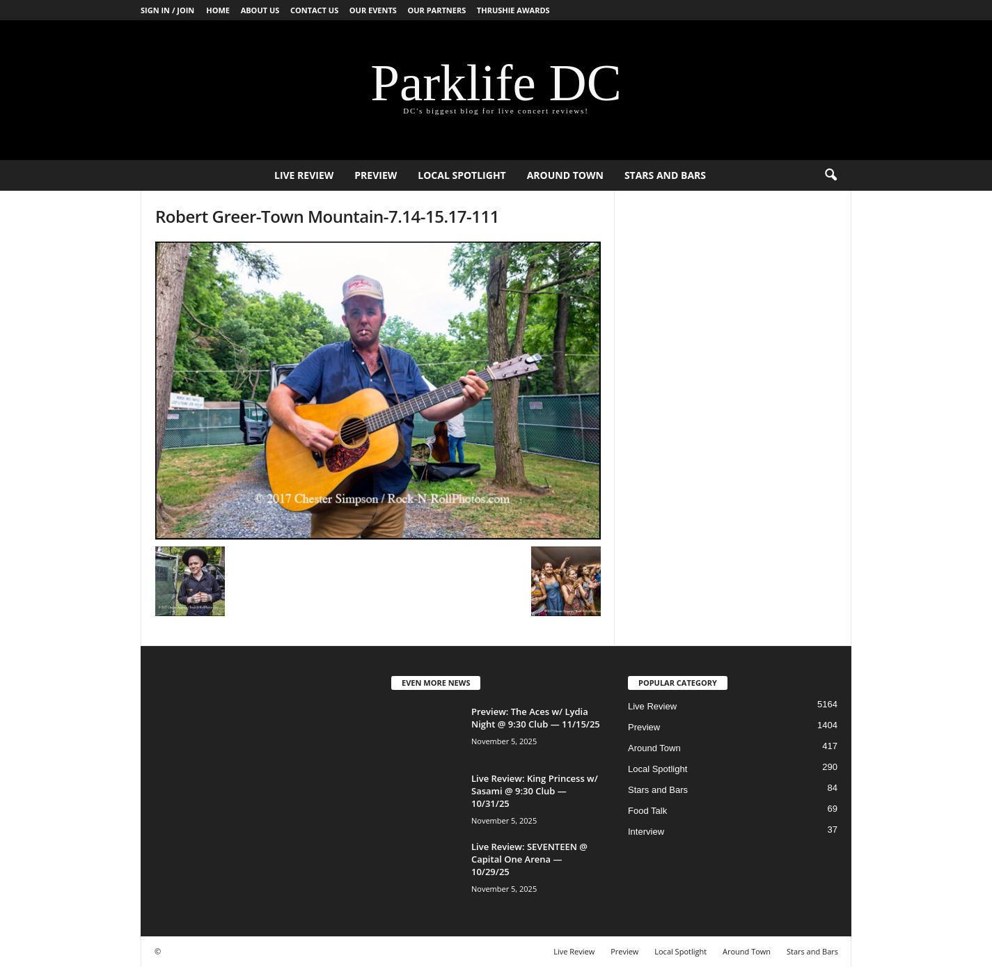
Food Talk (647, 810)
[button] (830, 175)
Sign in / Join (167, 10)
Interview (646, 831)
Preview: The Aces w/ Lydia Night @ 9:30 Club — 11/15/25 (535, 717)
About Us (260, 10)
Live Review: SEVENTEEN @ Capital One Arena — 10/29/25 (529, 859)
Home (218, 10)
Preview (375, 175)
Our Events (373, 10)
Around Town (565, 175)
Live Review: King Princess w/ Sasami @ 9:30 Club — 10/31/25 (534, 791)
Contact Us (314, 10)
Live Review (303, 175)
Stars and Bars (665, 175)
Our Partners (436, 10)
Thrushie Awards (513, 10)
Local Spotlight (461, 175)
